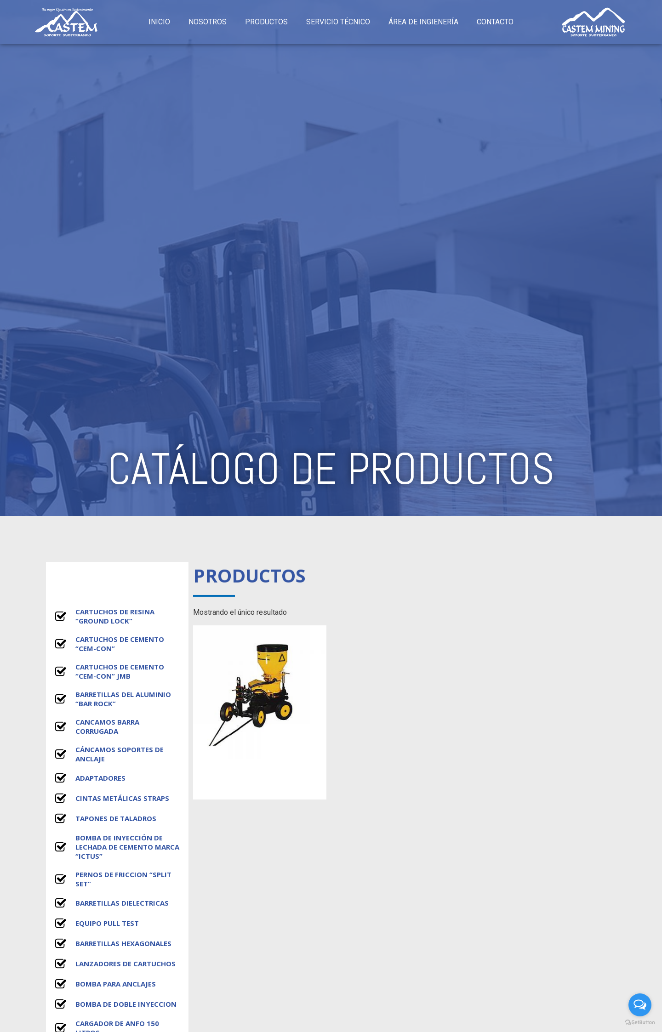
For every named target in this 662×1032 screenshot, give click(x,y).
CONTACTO (495, 21)
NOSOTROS (207, 21)
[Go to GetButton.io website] (640, 1023)
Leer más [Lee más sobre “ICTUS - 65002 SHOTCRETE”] (259, 784)
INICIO (159, 21)
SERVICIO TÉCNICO (338, 21)
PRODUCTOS (266, 21)
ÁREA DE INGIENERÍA (423, 21)
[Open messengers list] (639, 1004)
